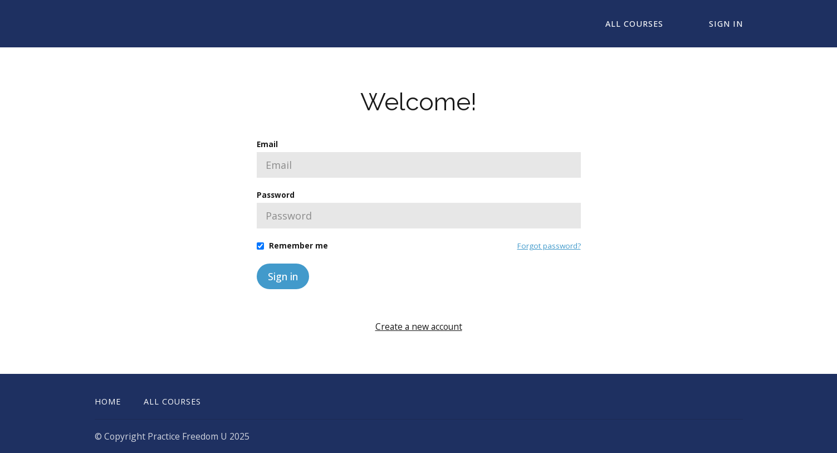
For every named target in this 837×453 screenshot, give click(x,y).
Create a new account (418, 326)
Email (267, 144)
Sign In (726, 23)
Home (108, 401)
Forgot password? (549, 246)
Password (276, 195)
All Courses (634, 23)
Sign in (283, 276)
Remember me (298, 246)
